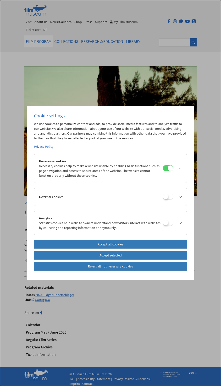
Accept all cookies (110, 244)
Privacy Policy (44, 146)
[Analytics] (168, 223)
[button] (179, 168)
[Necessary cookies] (168, 168)
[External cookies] (168, 197)
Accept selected (110, 255)
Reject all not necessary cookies (110, 266)
